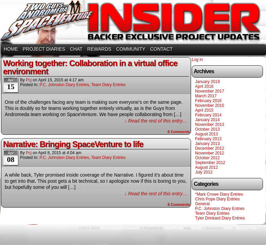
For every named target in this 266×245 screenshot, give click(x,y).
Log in (197, 59)
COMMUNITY (130, 49)
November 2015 (209, 105)
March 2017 (205, 96)
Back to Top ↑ (247, 228)
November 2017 (209, 91)
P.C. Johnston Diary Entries (64, 84)
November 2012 (209, 153)
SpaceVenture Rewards (132, 23)
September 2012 (210, 162)
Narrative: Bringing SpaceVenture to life (73, 144)
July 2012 (203, 172)
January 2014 (207, 119)
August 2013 (206, 134)
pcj (29, 80)
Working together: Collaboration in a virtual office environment (90, 67)
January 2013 (207, 143)
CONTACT (161, 49)
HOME (11, 49)
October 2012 (207, 158)
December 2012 (209, 148)
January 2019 (207, 81)
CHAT (76, 49)
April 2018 (204, 86)
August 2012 (206, 167)
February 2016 (208, 100)
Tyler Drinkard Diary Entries (220, 218)
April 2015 (204, 110)
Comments (179, 132)
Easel (196, 228)
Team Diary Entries (108, 84)
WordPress (174, 228)
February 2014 (208, 115)
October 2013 (207, 129)
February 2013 (208, 138)
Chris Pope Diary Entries (217, 199)
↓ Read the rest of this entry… (156, 121)
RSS (228, 228)
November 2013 (209, 124)
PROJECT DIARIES (44, 49)
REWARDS (99, 49)
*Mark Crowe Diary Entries (219, 194)
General (202, 203)
